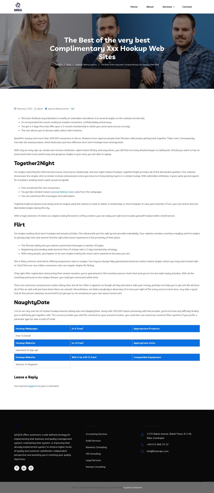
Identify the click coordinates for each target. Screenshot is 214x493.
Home (133, 6)
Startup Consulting (95, 466)
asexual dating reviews (58, 108)
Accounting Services (96, 433)
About (150, 6)
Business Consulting (96, 447)
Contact (187, 6)
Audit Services (93, 440)
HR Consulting (93, 453)
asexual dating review (62, 191)
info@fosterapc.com (158, 451)
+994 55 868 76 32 (158, 444)
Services (167, 6)
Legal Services (93, 460)
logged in (32, 385)
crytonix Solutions (132, 487)
